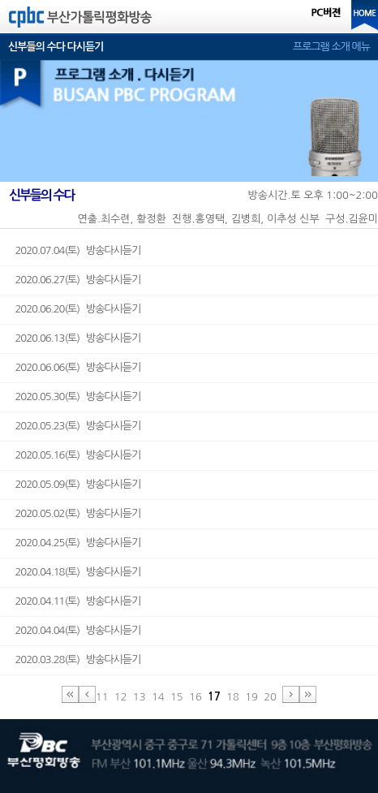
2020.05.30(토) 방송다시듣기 (77, 396)
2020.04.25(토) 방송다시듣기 (77, 542)
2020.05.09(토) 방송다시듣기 (77, 484)
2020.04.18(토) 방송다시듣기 (77, 572)
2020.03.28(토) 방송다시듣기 (77, 659)
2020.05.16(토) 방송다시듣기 (77, 455)
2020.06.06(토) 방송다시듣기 (77, 367)
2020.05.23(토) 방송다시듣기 (77, 425)
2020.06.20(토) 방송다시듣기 (77, 309)
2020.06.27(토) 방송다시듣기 (77, 279)
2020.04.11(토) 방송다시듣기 (77, 601)
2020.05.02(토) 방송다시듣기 (77, 513)
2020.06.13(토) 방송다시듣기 (77, 338)
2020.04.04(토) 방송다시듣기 (77, 630)
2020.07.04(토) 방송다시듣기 (77, 250)
